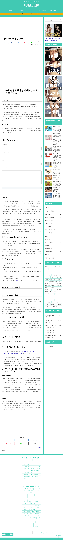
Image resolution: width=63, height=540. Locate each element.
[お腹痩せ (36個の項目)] (49, 271)
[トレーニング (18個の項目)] (58, 277)
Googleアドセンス (26, 354)
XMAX (20, 356)
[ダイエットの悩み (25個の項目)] (27, 471)
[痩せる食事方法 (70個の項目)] (27, 463)
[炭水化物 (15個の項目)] (52, 281)
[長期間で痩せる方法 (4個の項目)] (27, 479)
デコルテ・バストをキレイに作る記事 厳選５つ (53, 321)
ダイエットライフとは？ (43, 535)
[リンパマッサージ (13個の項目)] (49, 283)
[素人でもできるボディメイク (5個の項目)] (31, 475)
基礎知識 (53, 236)
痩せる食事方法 (53, 249)
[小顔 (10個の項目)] (53, 290)
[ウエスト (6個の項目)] (47, 304)
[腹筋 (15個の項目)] (59, 279)
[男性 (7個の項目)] (59, 296)
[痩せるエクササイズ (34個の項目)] (31, 469)
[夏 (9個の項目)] (60, 290)
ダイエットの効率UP (53, 217)
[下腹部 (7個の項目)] (47, 298)
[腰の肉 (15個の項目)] (47, 281)
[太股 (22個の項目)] (60, 275)
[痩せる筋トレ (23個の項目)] (36, 471)
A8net (8, 356)
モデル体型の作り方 (53, 233)
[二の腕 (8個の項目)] (52, 294)
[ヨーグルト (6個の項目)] (48, 302)
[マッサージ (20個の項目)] (48, 277)
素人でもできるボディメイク (53, 255)
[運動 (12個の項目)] (53, 286)
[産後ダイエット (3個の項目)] (31, 481)
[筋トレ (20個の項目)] (53, 277)
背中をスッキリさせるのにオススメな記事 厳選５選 (53, 326)
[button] (60, 20)
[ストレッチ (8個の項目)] (53, 296)
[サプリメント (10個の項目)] (48, 290)
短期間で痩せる (53, 252)
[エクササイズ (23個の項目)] (48, 275)
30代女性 (53, 208)
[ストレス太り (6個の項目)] (54, 304)
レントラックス (14, 356)
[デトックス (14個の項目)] (58, 281)
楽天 (5, 356)
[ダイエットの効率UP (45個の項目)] (31, 465)
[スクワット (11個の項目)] (58, 288)
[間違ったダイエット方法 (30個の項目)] (50, 273)
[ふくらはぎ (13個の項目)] (56, 283)
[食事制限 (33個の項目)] (57, 271)
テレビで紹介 (53, 227)
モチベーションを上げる (53, 230)
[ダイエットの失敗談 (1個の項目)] (31, 485)
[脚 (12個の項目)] (60, 283)
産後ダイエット (53, 239)
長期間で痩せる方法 (53, 258)
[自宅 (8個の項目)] (56, 294)
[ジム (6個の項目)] (48, 306)
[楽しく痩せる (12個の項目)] (48, 286)
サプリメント (53, 214)
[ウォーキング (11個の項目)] (58, 286)
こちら (16, 282)
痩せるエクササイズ (53, 242)
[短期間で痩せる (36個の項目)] (31, 467)
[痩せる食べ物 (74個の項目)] (48, 267)
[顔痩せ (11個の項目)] (52, 288)
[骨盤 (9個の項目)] (57, 290)
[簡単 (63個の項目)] (59, 267)
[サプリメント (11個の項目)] (26, 473)
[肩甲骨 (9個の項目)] (47, 292)
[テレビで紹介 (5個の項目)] (26, 477)
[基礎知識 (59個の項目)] (37, 463)
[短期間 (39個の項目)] (55, 269)
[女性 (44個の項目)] (46, 269)
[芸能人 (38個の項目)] (59, 269)
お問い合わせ (51, 534)
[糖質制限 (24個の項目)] (59, 273)
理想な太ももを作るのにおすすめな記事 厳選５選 (53, 336)
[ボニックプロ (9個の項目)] (53, 292)
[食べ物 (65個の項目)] (54, 267)
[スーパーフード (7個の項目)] (50, 300)
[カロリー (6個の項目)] (59, 302)
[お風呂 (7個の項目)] (51, 298)
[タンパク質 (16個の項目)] (53, 279)
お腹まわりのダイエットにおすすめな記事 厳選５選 (53, 331)
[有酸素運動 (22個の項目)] (55, 275)
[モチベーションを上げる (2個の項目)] (31, 483)
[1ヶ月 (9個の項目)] (59, 292)
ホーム (36, 534)
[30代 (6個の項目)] (60, 304)
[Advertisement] (22, 27)
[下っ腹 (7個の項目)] (58, 300)
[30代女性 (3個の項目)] (37, 479)
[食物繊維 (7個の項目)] (59, 298)
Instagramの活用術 (53, 211)
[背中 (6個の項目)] (53, 302)
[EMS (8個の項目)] (47, 296)
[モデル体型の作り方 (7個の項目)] (36, 473)
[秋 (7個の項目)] (55, 298)
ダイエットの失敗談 (53, 220)
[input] (53, 20)
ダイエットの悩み (53, 224)
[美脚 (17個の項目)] (47, 279)
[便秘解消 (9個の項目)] (47, 294)
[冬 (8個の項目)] (60, 294)
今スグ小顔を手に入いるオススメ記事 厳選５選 (53, 316)
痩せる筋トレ (53, 246)
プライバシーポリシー (58, 535)
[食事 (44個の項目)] (50, 269)
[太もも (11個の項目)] (47, 288)
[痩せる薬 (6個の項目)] (57, 306)
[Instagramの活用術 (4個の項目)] (36, 477)
